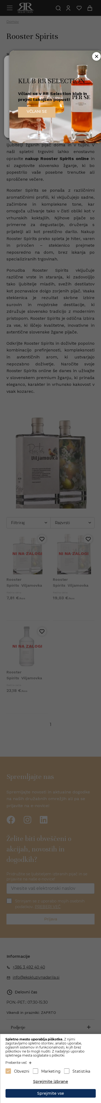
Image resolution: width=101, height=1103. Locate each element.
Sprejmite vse (50, 1093)
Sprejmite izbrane (50, 1081)
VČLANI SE (37, 111)
